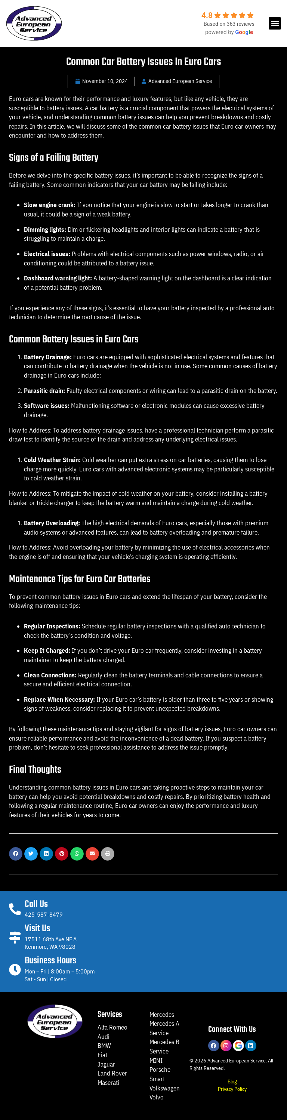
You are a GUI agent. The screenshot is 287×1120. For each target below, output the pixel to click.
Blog (232, 1081)
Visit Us (37, 928)
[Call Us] (15, 909)
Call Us (36, 904)
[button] (275, 23)
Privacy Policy (232, 1088)
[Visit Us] (15, 938)
